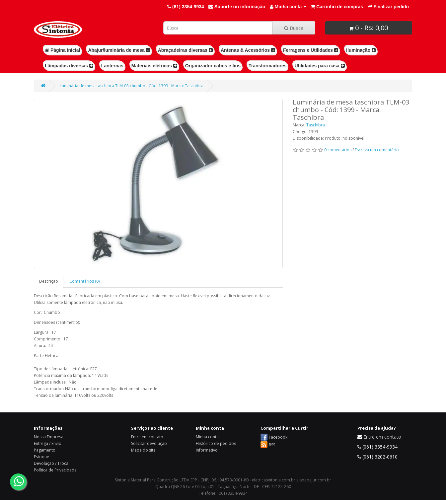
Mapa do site (143, 450)
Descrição (48, 281)
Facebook (278, 437)
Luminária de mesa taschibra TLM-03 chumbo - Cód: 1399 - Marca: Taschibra (131, 86)
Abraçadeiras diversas (185, 50)
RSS (272, 445)
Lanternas (112, 65)
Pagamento (44, 450)
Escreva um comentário (377, 150)
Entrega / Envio (47, 443)
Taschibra (315, 125)
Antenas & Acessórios (248, 50)
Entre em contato (147, 437)
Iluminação (361, 50)
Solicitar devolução (149, 443)
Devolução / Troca (51, 463)
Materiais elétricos (154, 65)
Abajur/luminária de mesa (119, 50)
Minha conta (207, 437)
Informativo (207, 450)
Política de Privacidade (55, 470)
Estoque (41, 457)
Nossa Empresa (48, 437)
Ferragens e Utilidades (310, 50)
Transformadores (267, 65)
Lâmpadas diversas (69, 65)
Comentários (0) (84, 281)
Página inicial (62, 50)
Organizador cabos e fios (213, 65)
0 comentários (337, 150)
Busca (293, 28)
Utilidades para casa (319, 65)
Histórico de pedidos (216, 443)
